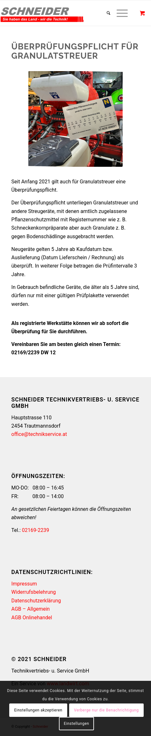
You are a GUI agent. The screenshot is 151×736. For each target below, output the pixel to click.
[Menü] (119, 13)
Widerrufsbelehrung (33, 592)
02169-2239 (35, 530)
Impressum (24, 584)
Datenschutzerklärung (36, 601)
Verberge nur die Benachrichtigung (106, 710)
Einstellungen (76, 723)
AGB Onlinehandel (31, 618)
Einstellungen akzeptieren (38, 710)
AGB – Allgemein (30, 609)
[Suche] (105, 13)
